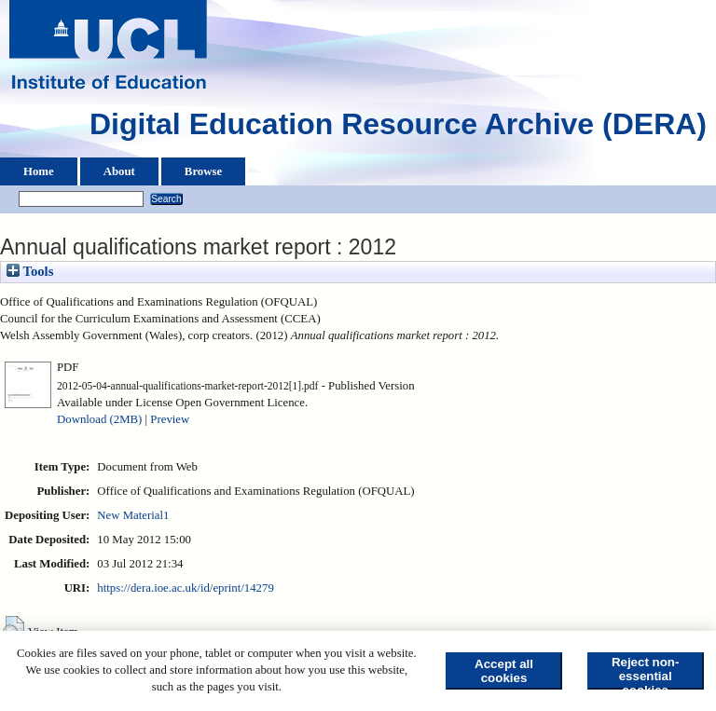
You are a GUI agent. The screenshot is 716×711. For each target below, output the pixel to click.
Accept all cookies (504, 671)
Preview (169, 419)
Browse (203, 171)
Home (38, 171)
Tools (30, 271)
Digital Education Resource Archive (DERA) (398, 128)
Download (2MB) (99, 419)
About (119, 171)
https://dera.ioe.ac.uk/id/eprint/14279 (185, 588)
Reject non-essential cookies (646, 672)
